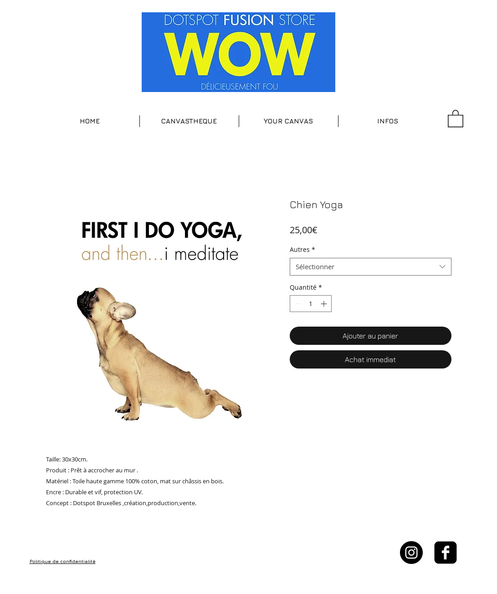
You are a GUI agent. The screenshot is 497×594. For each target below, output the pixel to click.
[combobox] (370, 267)
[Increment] (324, 304)
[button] (189, 121)
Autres (302, 249)
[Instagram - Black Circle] (411, 552)
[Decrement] (296, 304)
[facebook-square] (445, 552)
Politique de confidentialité (63, 561)
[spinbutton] (310, 304)
